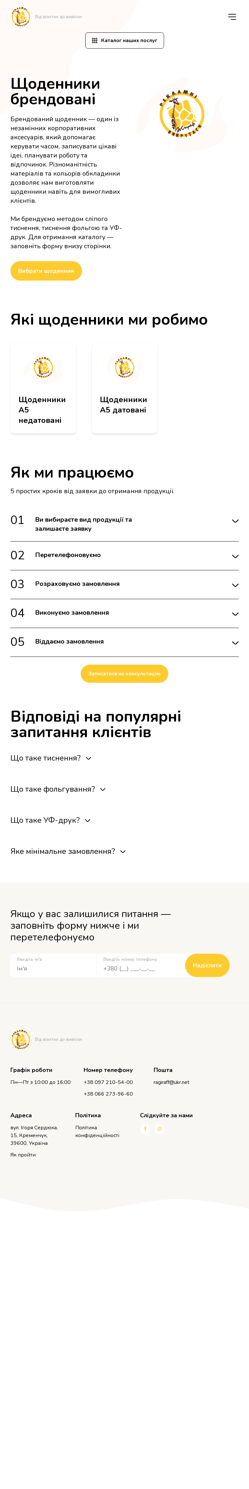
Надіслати (207, 965)
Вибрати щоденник (46, 271)
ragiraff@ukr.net (171, 1082)
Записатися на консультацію (124, 673)
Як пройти (23, 1154)
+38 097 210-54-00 (108, 1082)
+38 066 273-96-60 (108, 1094)
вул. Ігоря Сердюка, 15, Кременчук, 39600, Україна (34, 1135)
